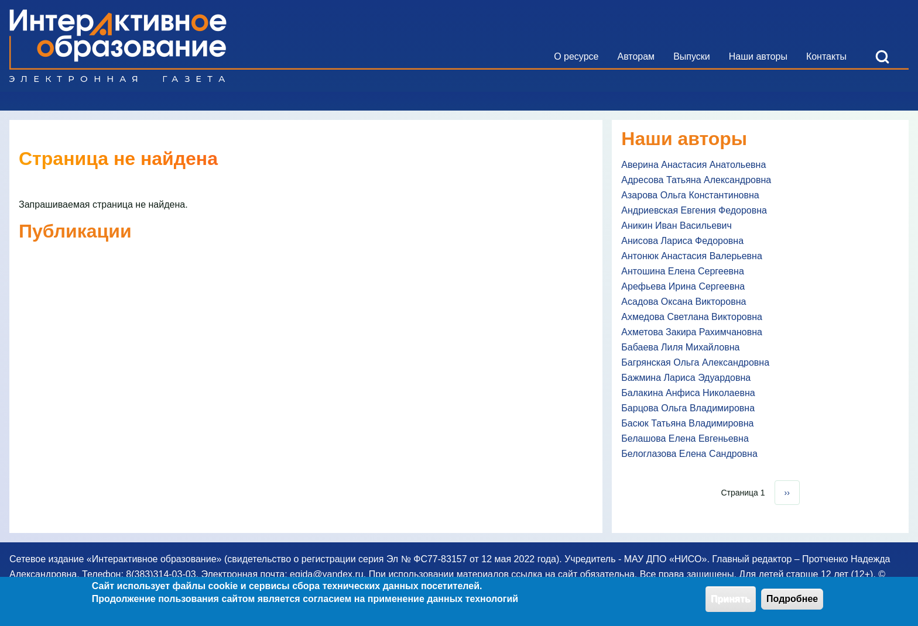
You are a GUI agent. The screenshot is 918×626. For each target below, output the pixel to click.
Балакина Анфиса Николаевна (688, 393)
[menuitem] (576, 56)
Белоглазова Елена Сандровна (689, 454)
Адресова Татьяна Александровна (696, 180)
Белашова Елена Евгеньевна (684, 438)
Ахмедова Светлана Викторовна (691, 317)
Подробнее (792, 602)
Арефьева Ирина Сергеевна (683, 286)
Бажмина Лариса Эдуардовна (686, 378)
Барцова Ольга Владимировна (688, 408)
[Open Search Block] (882, 56)
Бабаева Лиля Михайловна (680, 347)
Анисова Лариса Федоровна (682, 241)
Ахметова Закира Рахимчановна (691, 332)
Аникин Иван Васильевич (676, 226)
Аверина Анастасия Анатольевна (693, 165)
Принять (731, 602)
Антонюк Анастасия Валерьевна (691, 256)
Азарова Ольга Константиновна (690, 195)
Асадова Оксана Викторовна (683, 302)
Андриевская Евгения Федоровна (694, 210)
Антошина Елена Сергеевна (682, 271)
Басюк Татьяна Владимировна (687, 423)
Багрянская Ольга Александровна (695, 362)
